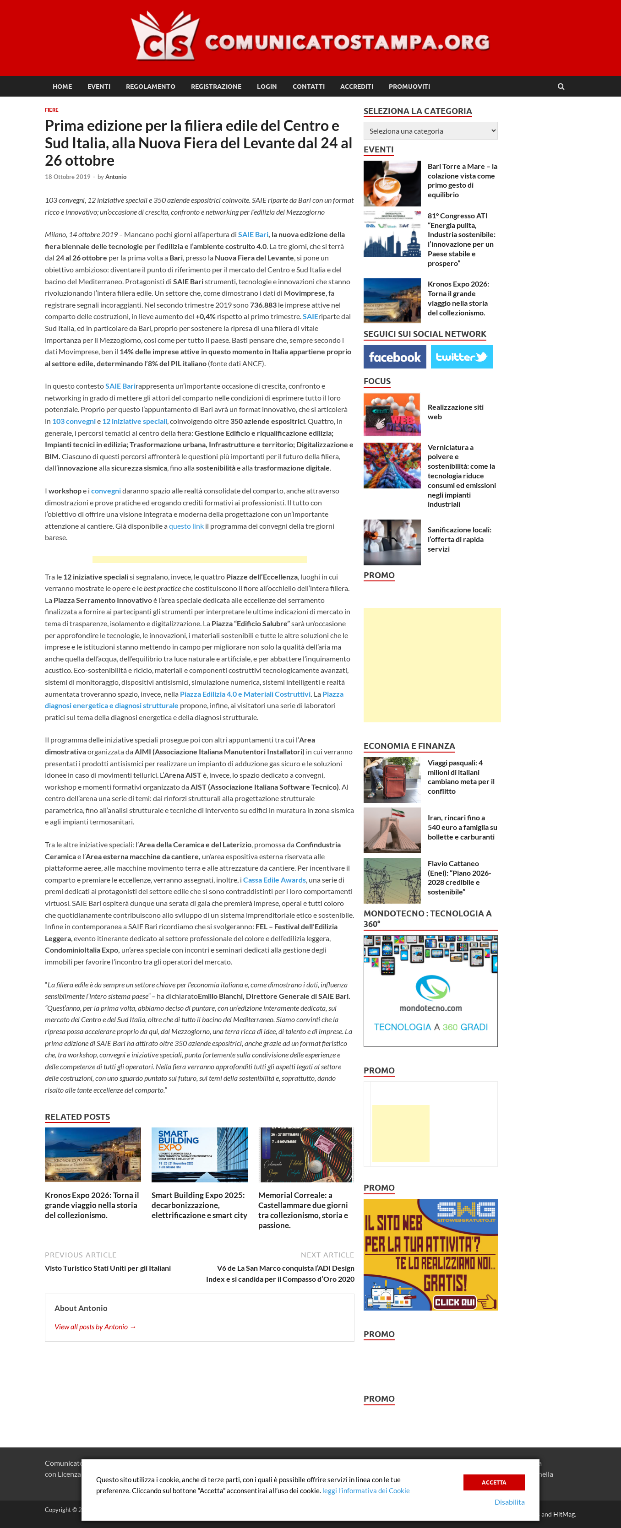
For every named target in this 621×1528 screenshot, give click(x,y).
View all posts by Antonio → (95, 1326)
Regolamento (150, 86)
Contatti (309, 86)
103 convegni (74, 421)
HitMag (564, 1514)
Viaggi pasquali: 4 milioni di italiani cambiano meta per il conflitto (461, 776)
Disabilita (510, 1501)
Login (267, 86)
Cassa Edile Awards (274, 879)
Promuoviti (409, 86)
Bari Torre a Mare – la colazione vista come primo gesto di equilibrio (462, 180)
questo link (186, 525)
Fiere (52, 110)
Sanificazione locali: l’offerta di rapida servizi (459, 539)
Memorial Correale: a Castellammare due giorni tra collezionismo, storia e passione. (303, 1210)
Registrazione (216, 86)
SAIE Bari (253, 234)
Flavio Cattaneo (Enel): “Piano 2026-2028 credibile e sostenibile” (459, 877)
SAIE (310, 316)
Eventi (98, 86)
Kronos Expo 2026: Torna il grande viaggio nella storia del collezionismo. (92, 1205)
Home (62, 86)
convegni (106, 490)
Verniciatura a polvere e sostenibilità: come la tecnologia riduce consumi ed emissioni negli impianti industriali (462, 476)
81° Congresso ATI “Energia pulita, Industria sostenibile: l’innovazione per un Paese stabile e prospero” (462, 239)
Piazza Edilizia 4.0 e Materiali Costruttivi (245, 693)
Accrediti (356, 86)
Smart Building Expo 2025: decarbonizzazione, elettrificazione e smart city (199, 1205)
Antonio (115, 176)
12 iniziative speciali (134, 421)
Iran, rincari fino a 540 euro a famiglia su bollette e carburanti (462, 827)
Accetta (494, 1482)
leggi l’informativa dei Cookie (366, 1490)
